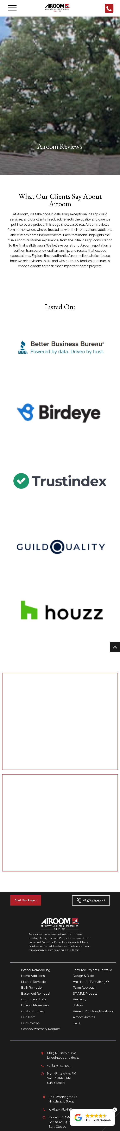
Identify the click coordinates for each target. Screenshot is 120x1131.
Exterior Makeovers (35, 1005)
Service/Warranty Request (40, 1029)
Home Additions (33, 976)
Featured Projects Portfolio (92, 970)
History (78, 1005)
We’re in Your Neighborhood (93, 1011)
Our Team (28, 1017)
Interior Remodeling (35, 970)
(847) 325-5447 (91, 900)
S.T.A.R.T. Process (85, 993)
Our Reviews (30, 1023)
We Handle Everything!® (91, 982)
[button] (92, 1117)
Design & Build (83, 976)
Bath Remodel (31, 987)
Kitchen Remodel (33, 982)
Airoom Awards (84, 1017)
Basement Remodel (35, 993)
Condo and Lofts (33, 999)
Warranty (79, 999)
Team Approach (84, 987)
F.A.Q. (77, 1023)
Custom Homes (32, 1011)
